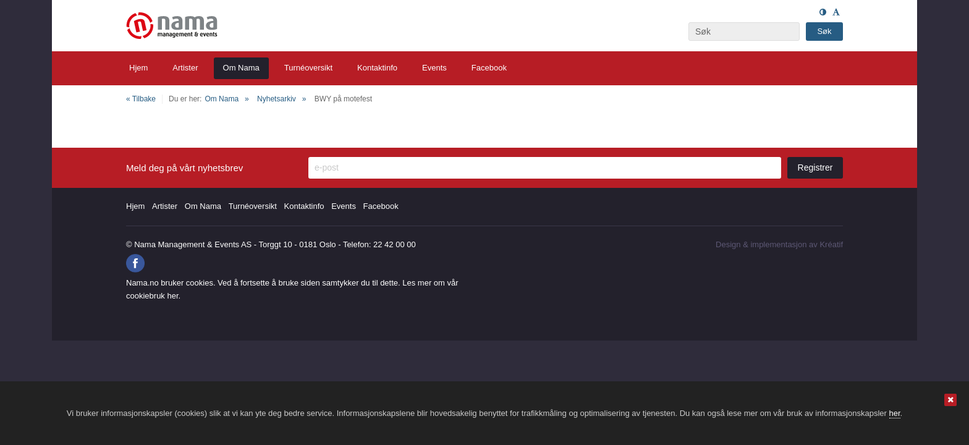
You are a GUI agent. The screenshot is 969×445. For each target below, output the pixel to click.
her (894, 413)
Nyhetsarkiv (276, 99)
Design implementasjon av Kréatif (779, 244)
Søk (824, 31)
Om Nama (222, 99)
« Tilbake (141, 99)
